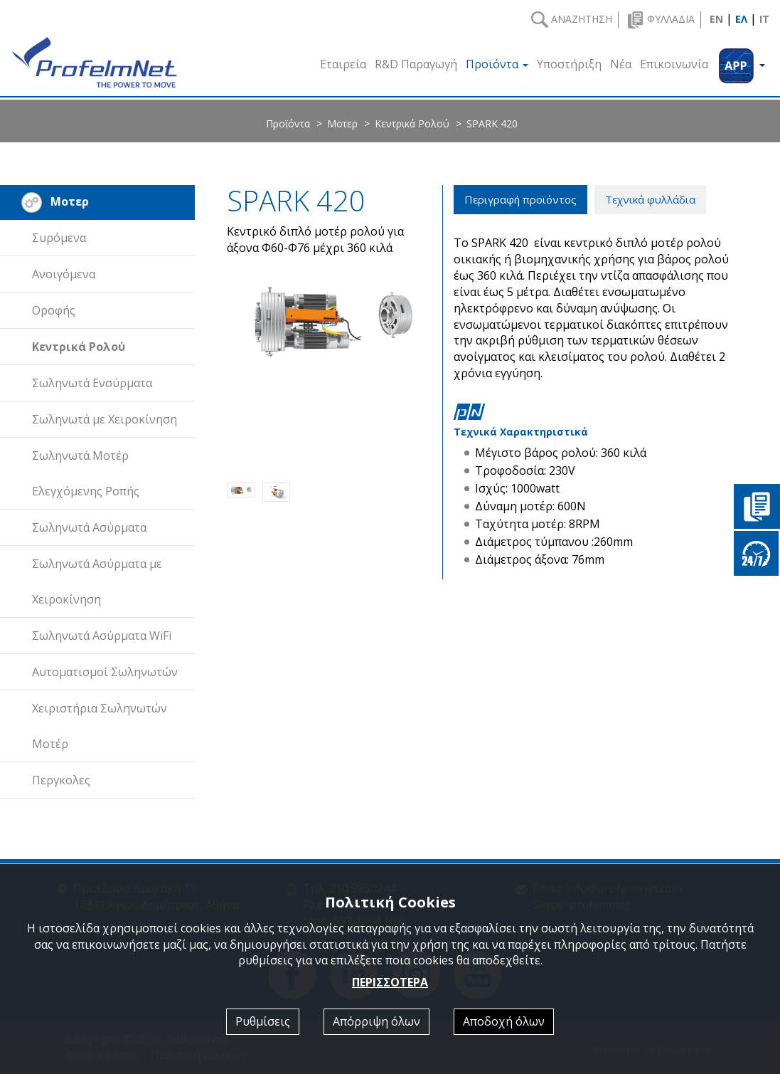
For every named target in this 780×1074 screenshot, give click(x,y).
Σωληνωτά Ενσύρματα (92, 383)
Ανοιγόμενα (63, 274)
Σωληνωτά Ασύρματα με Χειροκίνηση (97, 581)
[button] (740, 62)
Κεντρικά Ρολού (412, 123)
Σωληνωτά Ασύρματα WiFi (101, 635)
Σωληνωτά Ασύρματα (89, 527)
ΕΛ (741, 19)
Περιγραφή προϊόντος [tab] (520, 199)
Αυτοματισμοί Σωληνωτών (105, 672)
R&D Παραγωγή (416, 64)
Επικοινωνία (674, 64)
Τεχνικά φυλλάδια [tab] (650, 199)
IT (764, 19)
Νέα (620, 64)
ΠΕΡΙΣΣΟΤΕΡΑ (390, 982)
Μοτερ (342, 123)
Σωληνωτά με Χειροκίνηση (104, 419)
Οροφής (53, 310)
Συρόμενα (59, 238)
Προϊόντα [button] (497, 64)
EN (716, 19)
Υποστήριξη (569, 64)
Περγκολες (61, 780)
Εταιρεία (343, 64)
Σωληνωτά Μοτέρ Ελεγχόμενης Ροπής (85, 473)
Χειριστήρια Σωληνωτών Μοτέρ (99, 726)
